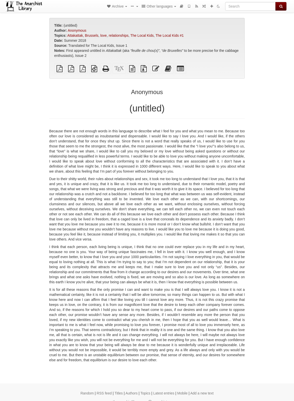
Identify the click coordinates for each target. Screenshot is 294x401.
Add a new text (202, 393)
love (103, 35)
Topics (145, 393)
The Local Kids (142, 35)
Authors (131, 393)
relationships (119, 35)
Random (87, 393)
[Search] (250, 6)
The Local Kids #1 (170, 35)
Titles (119, 393)
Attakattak (75, 35)
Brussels (92, 35)
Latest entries (163, 393)
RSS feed (104, 393)
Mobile (182, 393)
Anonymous (77, 30)
